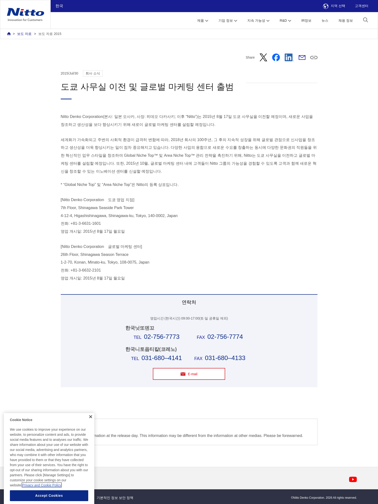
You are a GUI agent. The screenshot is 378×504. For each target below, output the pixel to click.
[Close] (90, 430)
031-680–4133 (225, 357)
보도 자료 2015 (49, 34)
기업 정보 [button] (225, 20)
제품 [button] (200, 20)
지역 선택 (334, 6)
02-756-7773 (162, 336)
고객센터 (361, 6)
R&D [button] (283, 20)
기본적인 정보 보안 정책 (115, 498)
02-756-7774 (225, 336)
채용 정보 (345, 20)
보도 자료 (24, 34)
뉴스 (325, 20)
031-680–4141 (162, 357)
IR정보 (306, 20)
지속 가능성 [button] (256, 20)
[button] (365, 20)
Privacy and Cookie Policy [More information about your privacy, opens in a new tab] (41, 498)
